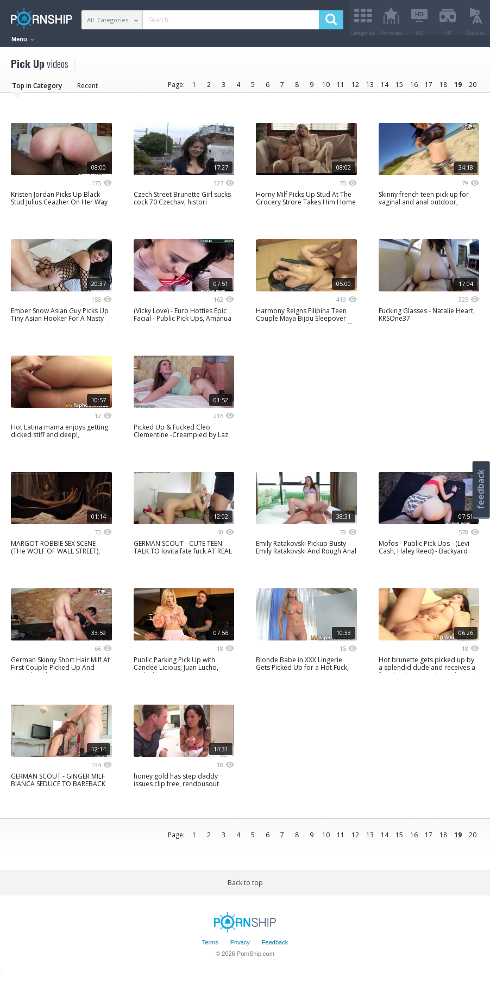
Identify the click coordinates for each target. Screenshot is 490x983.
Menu (22, 39)
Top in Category (37, 89)
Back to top (245, 886)
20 (472, 88)
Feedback (275, 946)
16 (414, 88)
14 (384, 88)
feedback (481, 489)
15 (399, 88)
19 (458, 88)
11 (340, 88)
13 (370, 88)
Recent (87, 89)
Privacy (240, 946)
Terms (210, 946)
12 (355, 88)
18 (443, 88)
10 (326, 88)
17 (428, 88)
